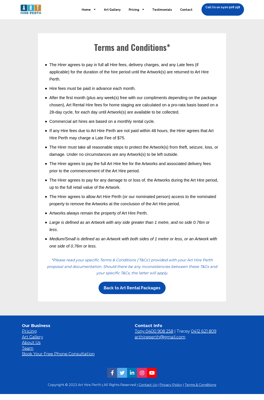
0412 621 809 (203, 337)
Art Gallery (112, 12)
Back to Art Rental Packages (132, 293)
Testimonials (162, 12)
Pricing (136, 12)
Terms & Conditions (200, 391)
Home (89, 12)
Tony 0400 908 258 (154, 337)
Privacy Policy (170, 391)
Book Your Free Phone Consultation (58, 359)
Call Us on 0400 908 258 (222, 10)
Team (27, 354)
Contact (186, 12)
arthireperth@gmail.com (160, 342)
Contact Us (148, 391)
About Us (31, 348)
